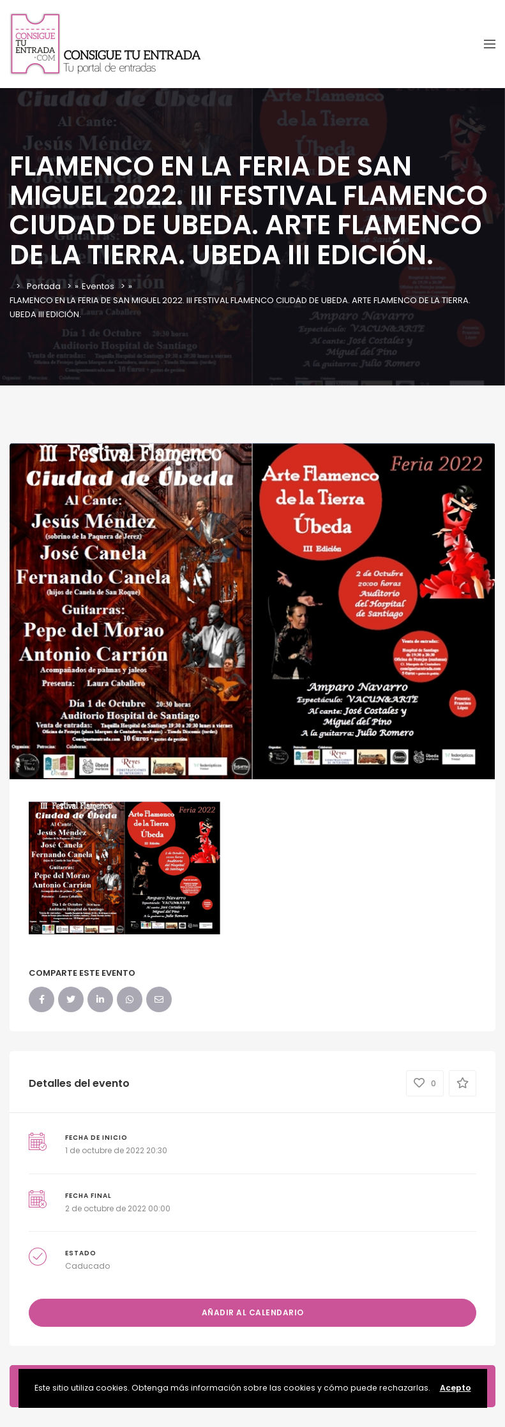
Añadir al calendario (253, 1312)
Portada (44, 286)
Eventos (98, 286)
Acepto (455, 1387)
